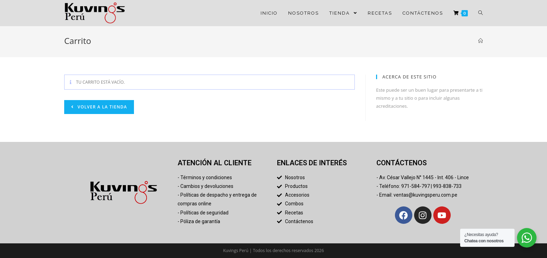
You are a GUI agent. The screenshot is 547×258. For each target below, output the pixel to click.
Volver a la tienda (101, 107)
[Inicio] (480, 41)
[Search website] (480, 13)
